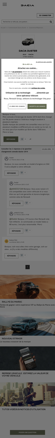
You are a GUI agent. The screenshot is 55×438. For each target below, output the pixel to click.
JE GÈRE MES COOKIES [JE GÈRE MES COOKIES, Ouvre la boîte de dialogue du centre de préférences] (17, 106)
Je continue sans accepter (44, 62)
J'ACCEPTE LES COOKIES (37, 106)
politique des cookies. (38, 88)
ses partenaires (17, 72)
